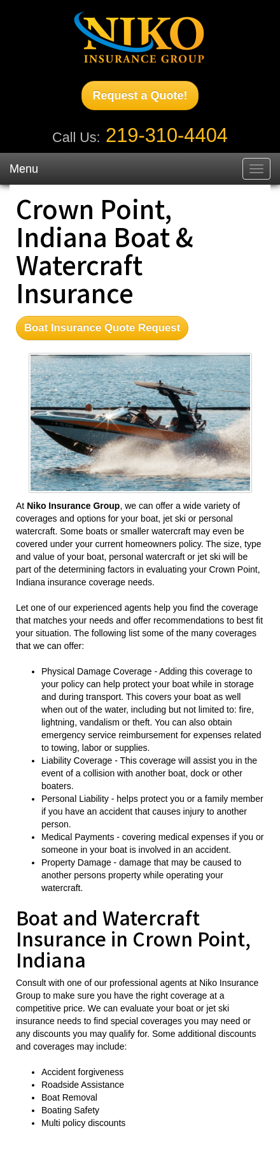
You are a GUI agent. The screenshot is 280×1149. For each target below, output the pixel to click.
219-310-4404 (167, 135)
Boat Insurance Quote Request (102, 328)
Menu (24, 168)
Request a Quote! (139, 95)
